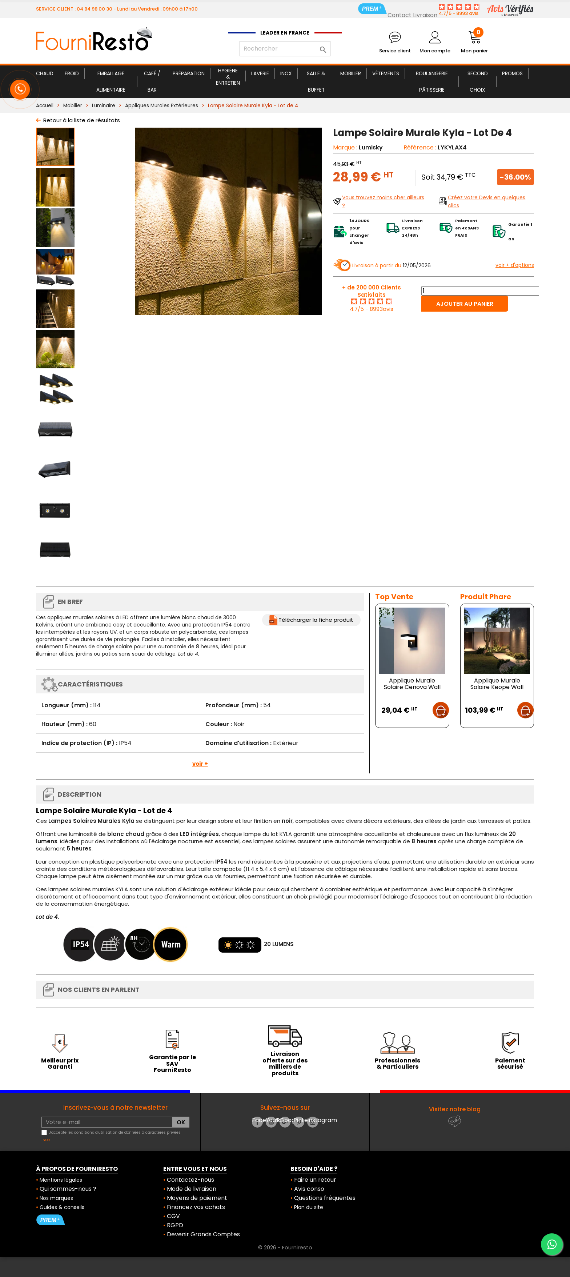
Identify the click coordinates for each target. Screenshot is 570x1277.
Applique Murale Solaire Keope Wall (496, 683)
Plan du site (308, 1207)
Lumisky (371, 147)
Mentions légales (61, 1180)
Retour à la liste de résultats (81, 120)
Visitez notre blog (455, 1109)
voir (46, 1139)
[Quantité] (480, 291)
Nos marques (56, 1198)
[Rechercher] (285, 48)
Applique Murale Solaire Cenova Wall (412, 683)
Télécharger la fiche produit (315, 620)
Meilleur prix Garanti (60, 1063)
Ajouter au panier (464, 304)
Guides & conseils (62, 1207)
